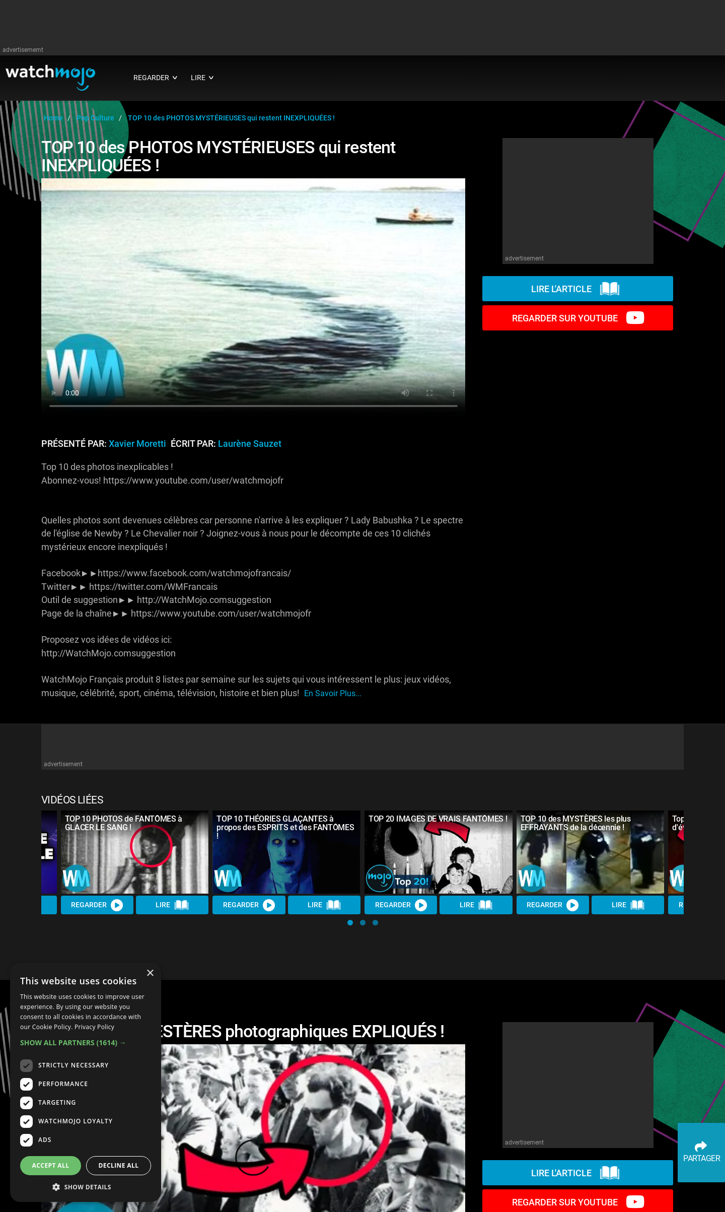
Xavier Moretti (137, 444)
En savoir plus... (332, 693)
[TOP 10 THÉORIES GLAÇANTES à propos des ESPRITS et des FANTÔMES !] (286, 852)
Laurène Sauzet (249, 444)
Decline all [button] (119, 1165)
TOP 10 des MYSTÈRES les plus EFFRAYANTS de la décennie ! (576, 823)
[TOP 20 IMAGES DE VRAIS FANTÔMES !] (439, 852)
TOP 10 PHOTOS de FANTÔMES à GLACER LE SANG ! (123, 823)
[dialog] (85, 1082)
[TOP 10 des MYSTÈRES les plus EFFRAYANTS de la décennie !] (591, 852)
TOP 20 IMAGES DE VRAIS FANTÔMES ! (438, 819)
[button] (350, 922)
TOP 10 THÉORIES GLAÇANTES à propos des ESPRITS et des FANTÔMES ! (285, 827)
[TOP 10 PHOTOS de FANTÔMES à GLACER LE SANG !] (135, 852)
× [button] (150, 973)
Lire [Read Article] (172, 905)
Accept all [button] (50, 1165)
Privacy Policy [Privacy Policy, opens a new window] (94, 1027)
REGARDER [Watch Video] (97, 905)
